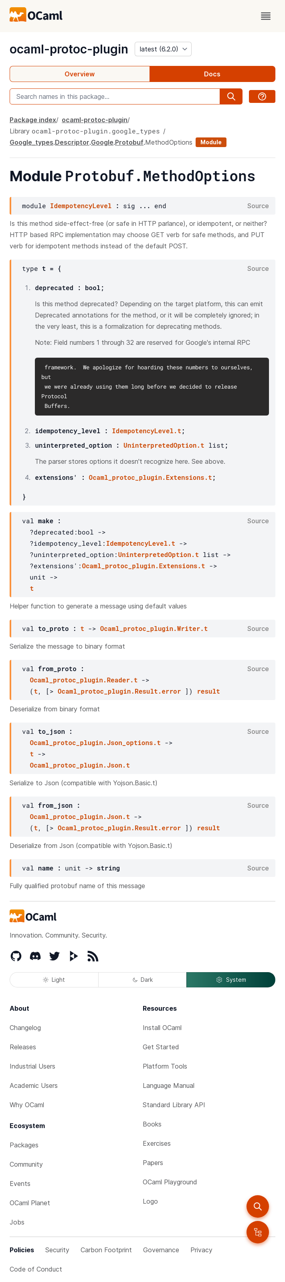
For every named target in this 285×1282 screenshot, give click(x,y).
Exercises (157, 1143)
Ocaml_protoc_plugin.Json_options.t (95, 742)
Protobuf (129, 142)
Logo (150, 1201)
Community (26, 1164)
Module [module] (211, 142)
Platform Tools (165, 1066)
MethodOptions (168, 142)
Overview (80, 74)
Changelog (25, 1028)
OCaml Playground (170, 1182)
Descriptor (72, 142)
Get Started (161, 1047)
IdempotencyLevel (81, 205)
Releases (23, 1047)
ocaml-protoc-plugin (69, 49)
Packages (24, 1145)
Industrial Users (32, 1066)
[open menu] (265, 16)
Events (20, 1184)
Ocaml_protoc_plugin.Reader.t (83, 680)
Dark (143, 979)
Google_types (31, 142)
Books (152, 1124)
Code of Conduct (36, 1269)
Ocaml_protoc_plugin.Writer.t (154, 628)
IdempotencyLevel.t (146, 430)
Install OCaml (162, 1028)
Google (102, 142)
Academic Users (34, 1085)
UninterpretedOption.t (163, 445)
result (208, 691)
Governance (161, 1250)
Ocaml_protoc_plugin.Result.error (119, 691)
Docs (212, 74)
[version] (163, 49)
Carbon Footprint (106, 1250)
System (231, 979)
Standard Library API (174, 1105)
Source (258, 206)
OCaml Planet (30, 1203)
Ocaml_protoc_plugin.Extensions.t (150, 477)
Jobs (17, 1222)
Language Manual (168, 1085)
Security (57, 1250)
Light (54, 979)
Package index (33, 120)
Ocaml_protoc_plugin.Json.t (80, 765)
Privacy (201, 1250)
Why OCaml (27, 1105)
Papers (153, 1163)
